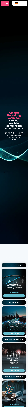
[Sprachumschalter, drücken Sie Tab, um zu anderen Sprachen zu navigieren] (16, 3)
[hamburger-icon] (20, 3)
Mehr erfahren (14, 292)
